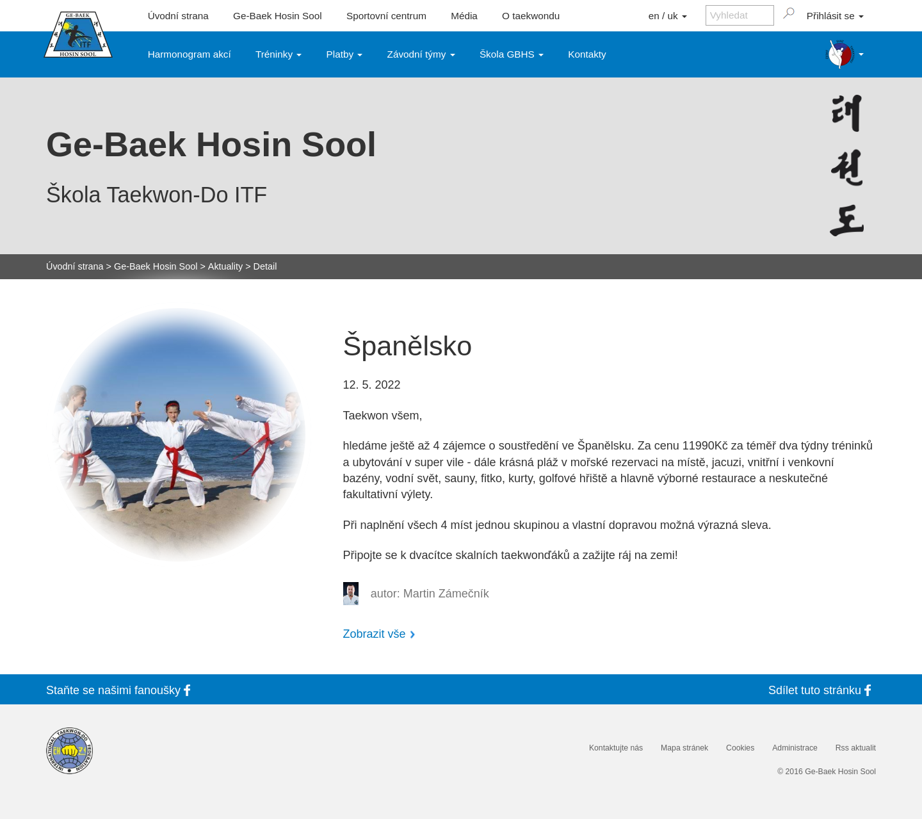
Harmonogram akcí (189, 54)
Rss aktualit (856, 748)
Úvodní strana (178, 15)
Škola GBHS (512, 54)
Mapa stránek (684, 748)
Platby (345, 54)
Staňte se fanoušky (120, 690)
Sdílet (822, 690)
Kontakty (587, 54)
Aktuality (225, 266)
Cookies (740, 748)
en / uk (668, 15)
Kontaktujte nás (616, 748)
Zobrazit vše (374, 634)
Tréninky (278, 54)
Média (464, 15)
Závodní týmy (421, 54)
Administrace (795, 748)
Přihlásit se (835, 15)
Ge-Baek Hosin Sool (277, 15)
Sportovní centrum (386, 15)
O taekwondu (531, 15)
